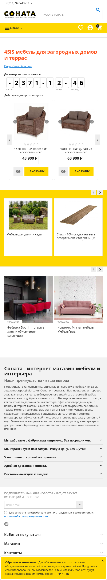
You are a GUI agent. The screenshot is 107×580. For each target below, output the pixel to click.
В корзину (36, 171)
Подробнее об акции (18, 66)
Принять (62, 574)
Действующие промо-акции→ (24, 95)
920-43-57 (16, 3)
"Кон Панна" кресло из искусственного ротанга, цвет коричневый (30, 150)
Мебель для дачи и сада (73, 234)
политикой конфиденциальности (26, 516)
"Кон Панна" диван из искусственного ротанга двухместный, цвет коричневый (76, 150)
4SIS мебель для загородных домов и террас (25, 236)
